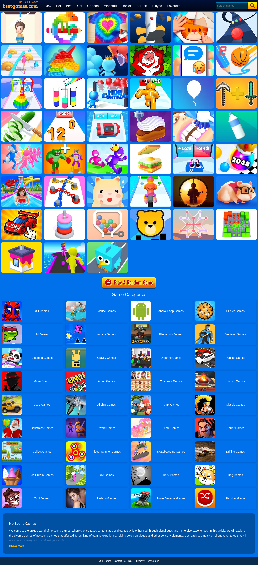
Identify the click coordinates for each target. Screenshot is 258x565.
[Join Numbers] (64, 112)
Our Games (105, 561)
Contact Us (119, 561)
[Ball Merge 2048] (236, 145)
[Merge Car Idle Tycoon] (21, 210)
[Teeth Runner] (193, 112)
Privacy (139, 561)
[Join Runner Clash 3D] (107, 46)
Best (69, 6)
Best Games (152, 561)
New (48, 6)
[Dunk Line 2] (236, 46)
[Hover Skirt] (21, 79)
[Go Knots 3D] (64, 177)
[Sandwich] (150, 145)
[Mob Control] (107, 79)
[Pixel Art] (64, 13)
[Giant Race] (64, 243)
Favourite (173, 6)
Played (157, 6)
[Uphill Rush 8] (21, 177)
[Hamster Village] (107, 177)
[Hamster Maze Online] (236, 177)
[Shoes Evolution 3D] (193, 145)
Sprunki (141, 6)
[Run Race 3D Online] (107, 145)
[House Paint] (21, 243)
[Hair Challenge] (21, 46)
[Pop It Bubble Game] (64, 46)
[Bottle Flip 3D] (236, 112)
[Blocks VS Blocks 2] (236, 210)
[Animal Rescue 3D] (107, 243)
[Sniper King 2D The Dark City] (193, 177)
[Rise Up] (193, 79)
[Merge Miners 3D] (236, 79)
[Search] (232, 5)
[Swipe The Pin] (107, 210)
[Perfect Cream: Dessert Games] (150, 112)
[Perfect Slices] (21, 112)
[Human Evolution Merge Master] (64, 145)
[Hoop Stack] (64, 210)
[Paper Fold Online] (193, 13)
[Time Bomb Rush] (107, 112)
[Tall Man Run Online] (150, 79)
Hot (58, 6)
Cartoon (93, 6)
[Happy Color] (150, 46)
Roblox (127, 6)
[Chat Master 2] (193, 46)
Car (79, 6)
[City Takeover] (150, 210)
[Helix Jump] (150, 13)
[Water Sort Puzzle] (64, 79)
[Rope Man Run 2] (150, 177)
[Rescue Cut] (21, 13)
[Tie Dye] (107, 13)
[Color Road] (236, 13)
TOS (130, 561)
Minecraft (110, 6)
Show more (16, 546)
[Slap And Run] (21, 145)
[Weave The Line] (193, 210)
